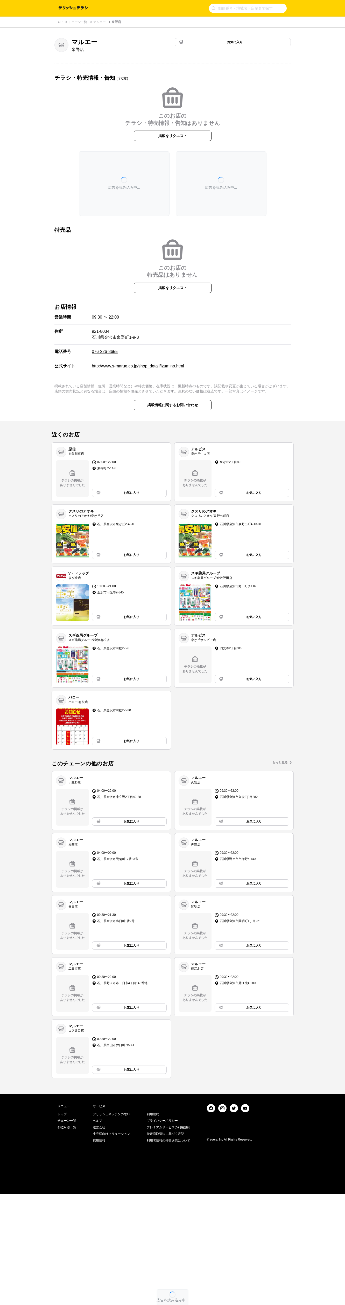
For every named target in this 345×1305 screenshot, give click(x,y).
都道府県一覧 (67, 1238)
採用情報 (99, 1252)
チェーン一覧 (77, 22)
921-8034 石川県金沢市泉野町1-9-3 (115, 334)
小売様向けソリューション (111, 1245)
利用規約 (153, 1225)
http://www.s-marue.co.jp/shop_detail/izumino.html (138, 366)
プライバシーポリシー (162, 1232)
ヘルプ (97, 1232)
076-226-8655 (105, 351)
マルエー (99, 22)
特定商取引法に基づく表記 (165, 1245)
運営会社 (99, 1238)
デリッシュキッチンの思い (111, 1225)
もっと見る (280, 762)
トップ (62, 1225)
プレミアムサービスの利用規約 (168, 1238)
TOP (59, 22)
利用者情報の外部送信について (168, 1252)
